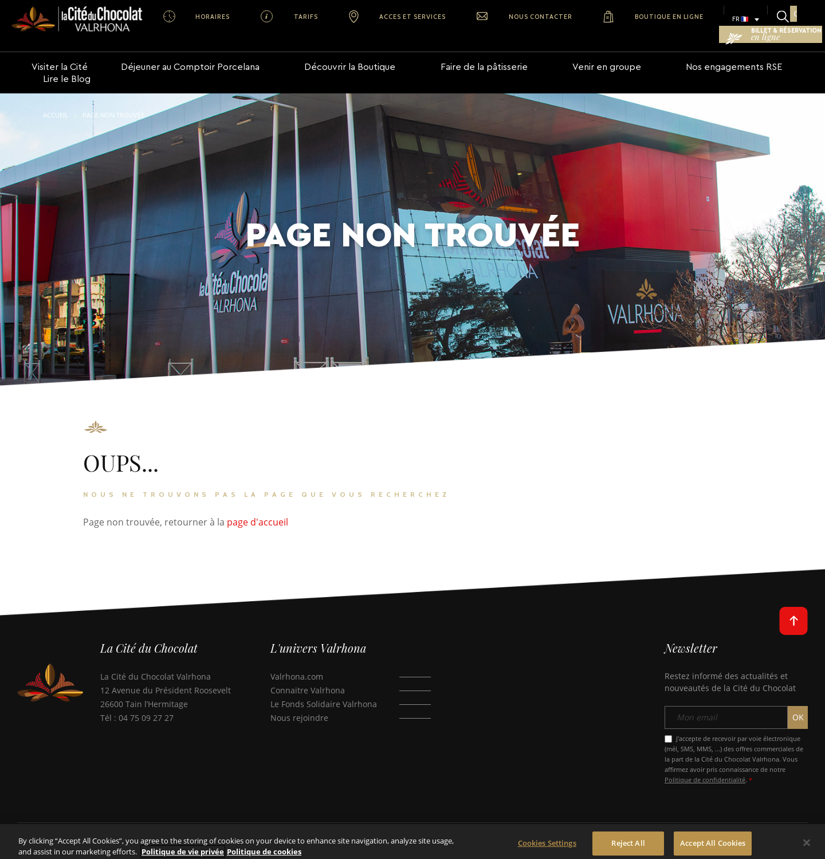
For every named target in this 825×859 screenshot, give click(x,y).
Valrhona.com (296, 655)
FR (604, 19)
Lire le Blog (769, 57)
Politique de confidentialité (705, 759)
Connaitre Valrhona (307, 669)
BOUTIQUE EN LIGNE (544, 17)
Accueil (55, 94)
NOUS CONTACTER (444, 17)
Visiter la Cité (60, 57)
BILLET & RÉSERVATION (753, 19)
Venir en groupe (556, 57)
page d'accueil (257, 501)
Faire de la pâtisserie (449, 57)
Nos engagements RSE (668, 57)
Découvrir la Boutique (330, 57)
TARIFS (264, 17)
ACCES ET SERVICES (343, 17)
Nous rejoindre (299, 697)
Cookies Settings (547, 847)
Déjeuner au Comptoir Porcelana (186, 57)
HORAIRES (197, 17)
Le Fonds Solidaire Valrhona (323, 683)
